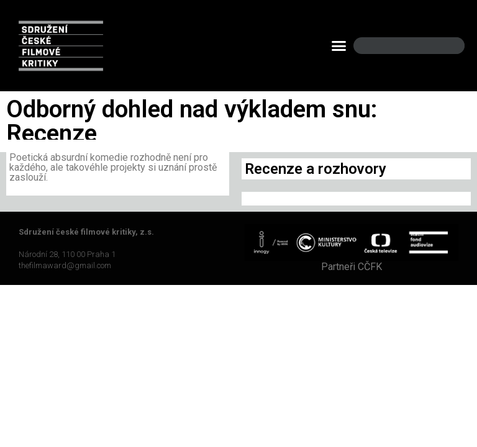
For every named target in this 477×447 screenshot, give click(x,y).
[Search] (445, 45)
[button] (339, 46)
